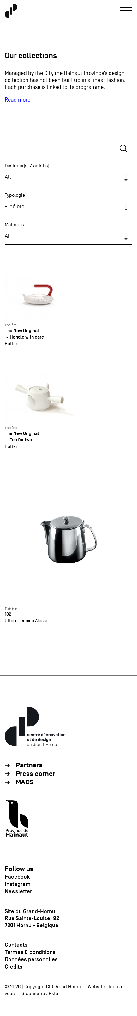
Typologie (15, 195)
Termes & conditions (30, 952)
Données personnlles (31, 959)
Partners (29, 765)
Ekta (53, 993)
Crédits (13, 966)
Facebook (17, 876)
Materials (14, 225)
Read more (17, 100)
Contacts (16, 944)
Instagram (18, 884)
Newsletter (18, 891)
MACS (24, 782)
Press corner (35, 774)
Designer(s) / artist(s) (27, 166)
